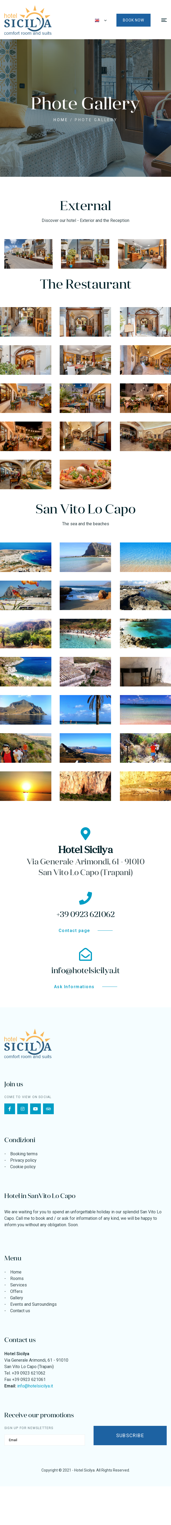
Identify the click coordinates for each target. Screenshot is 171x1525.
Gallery (16, 1297)
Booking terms (24, 1153)
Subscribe (130, 1435)
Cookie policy (23, 1166)
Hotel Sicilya (84, 1470)
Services (18, 1284)
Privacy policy (23, 1160)
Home (61, 120)
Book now (133, 20)
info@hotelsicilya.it (35, 1386)
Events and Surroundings (33, 1304)
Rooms (17, 1278)
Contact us (20, 1310)
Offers (16, 1291)
